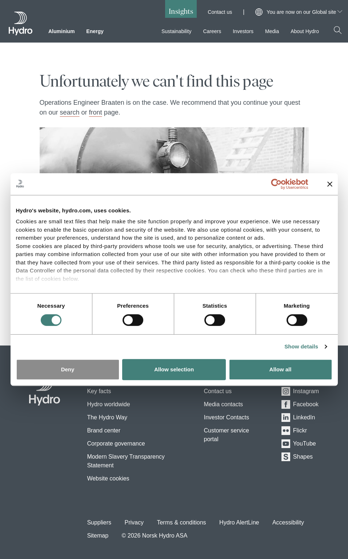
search (70, 112)
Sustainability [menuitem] (176, 31)
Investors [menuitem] (243, 31)
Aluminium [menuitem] (61, 31)
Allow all (280, 369)
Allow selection (174, 369)
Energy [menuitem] (94, 31)
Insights (181, 11)
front (95, 112)
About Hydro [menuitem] (305, 31)
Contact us (220, 12)
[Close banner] (329, 184)
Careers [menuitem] (212, 31)
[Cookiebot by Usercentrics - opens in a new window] (282, 184)
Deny (68, 369)
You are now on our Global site (304, 12)
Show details (301, 346)
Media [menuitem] (272, 31)
